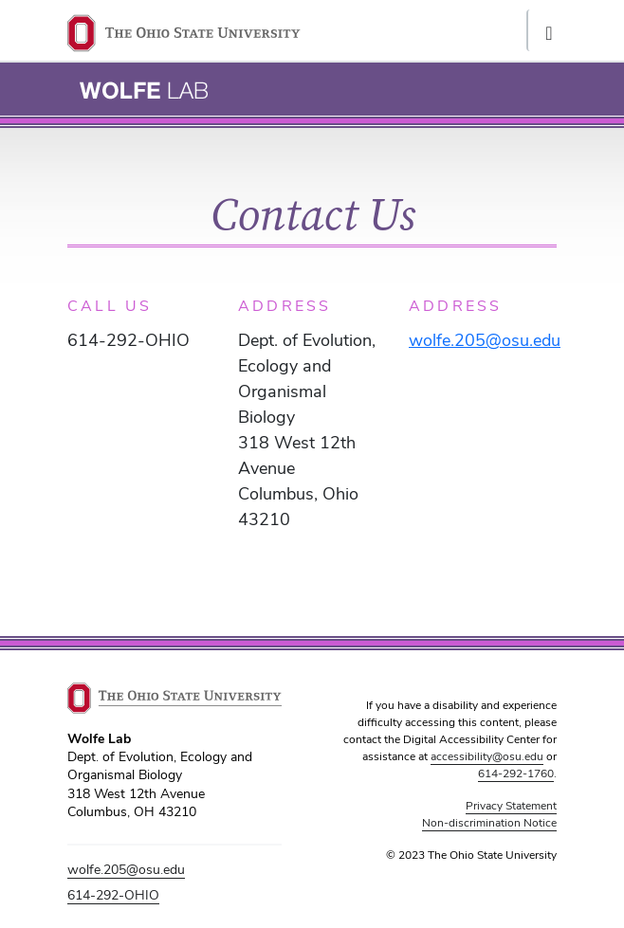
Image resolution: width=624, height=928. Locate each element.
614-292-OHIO (113, 894)
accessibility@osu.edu (487, 756)
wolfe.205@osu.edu (126, 869)
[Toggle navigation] (547, 30)
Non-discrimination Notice (489, 822)
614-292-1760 (516, 773)
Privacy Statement (511, 805)
